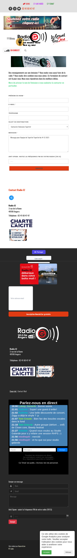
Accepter (46, 555)
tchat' (50, 3)
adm (11, 548)
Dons (26, 3)
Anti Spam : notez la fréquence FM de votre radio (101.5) (35, 156)
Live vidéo (38, 3)
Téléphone (13, 113)
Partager (38, 252)
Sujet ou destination (18, 122)
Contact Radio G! (17, 190)
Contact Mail (22, 391)
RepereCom (21, 546)
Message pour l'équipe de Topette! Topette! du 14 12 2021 (38, 143)
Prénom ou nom (16, 96)
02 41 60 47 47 (28, 8)
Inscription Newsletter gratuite (38, 314)
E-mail (12, 104)
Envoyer (12, 521)
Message (13, 133)
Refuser (68, 555)
